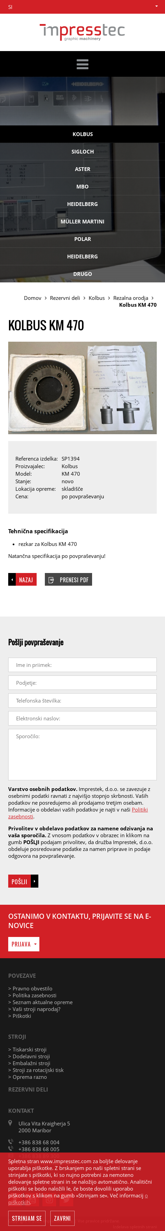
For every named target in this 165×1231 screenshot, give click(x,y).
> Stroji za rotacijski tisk (36, 1070)
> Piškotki (19, 1015)
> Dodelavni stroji (29, 1056)
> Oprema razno (27, 1076)
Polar (82, 238)
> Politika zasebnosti (32, 995)
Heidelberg (82, 203)
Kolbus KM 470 (138, 304)
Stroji (17, 1036)
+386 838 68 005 (39, 1149)
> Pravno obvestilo (30, 988)
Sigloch (83, 151)
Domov (32, 297)
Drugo (82, 273)
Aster (82, 169)
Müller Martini (82, 221)
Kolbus (83, 134)
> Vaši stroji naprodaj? (34, 1008)
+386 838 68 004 (39, 1142)
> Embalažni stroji (29, 1063)
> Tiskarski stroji (27, 1049)
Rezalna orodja (130, 297)
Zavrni (62, 1218)
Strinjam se (27, 1218)
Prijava (21, 944)
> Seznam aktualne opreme (40, 1002)
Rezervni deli (65, 297)
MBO (82, 186)
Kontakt (21, 1110)
